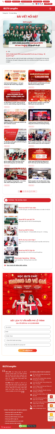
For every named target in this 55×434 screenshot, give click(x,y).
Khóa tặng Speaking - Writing (51, 418)
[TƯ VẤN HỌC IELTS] (27, 350)
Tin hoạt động (13, 13)
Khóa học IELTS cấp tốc (11, 419)
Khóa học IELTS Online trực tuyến (14, 416)
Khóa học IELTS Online (26, 1)
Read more (7, 87)
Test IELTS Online (37, 1)
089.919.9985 (8, 1)
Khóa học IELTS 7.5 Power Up (13, 414)
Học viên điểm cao (51, 408)
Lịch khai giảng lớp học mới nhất (14, 421)
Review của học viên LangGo (13, 423)
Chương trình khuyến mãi (51, 399)
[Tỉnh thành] (27, 340)
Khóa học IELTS (16, 1)
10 (34, 191)
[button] (24, 46)
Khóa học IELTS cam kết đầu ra (13, 412)
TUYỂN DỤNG (48, 3)
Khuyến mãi (46, 1)
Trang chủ (5, 13)
